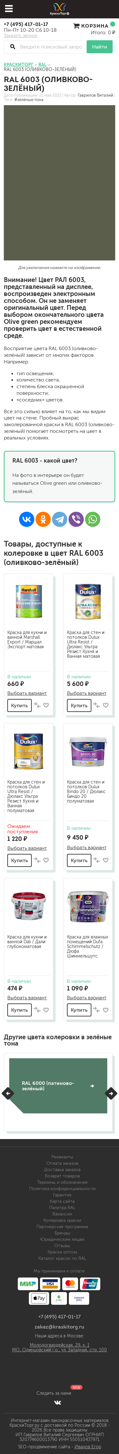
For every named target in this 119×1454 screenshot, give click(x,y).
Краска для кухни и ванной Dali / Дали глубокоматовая (27, 942)
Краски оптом (62, 1252)
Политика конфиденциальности (62, 1188)
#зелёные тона (28, 100)
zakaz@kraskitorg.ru (59, 1326)
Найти (99, 46)
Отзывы (62, 1245)
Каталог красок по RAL (62, 1258)
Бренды (62, 1233)
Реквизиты (62, 1157)
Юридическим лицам (62, 1239)
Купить (19, 705)
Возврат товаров (62, 1176)
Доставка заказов (62, 1169)
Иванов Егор (88, 1446)
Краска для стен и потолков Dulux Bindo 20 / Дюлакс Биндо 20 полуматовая (86, 792)
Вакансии (62, 1214)
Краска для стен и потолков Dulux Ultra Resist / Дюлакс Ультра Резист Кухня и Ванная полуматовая (26, 796)
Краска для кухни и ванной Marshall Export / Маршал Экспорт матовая (27, 639)
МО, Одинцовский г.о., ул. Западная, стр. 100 (59, 1350)
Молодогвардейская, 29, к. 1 (59, 1345)
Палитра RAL (62, 1207)
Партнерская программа (62, 1226)
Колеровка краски (62, 1220)
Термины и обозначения (62, 1182)
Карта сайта (62, 1201)
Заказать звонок (20, 36)
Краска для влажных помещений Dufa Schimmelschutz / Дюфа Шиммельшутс (87, 946)
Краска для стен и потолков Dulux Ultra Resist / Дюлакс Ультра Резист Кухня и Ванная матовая (85, 644)
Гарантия (62, 1195)
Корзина (94, 25)
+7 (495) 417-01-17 (26, 24)
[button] (8, 1093)
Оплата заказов (62, 1163)
